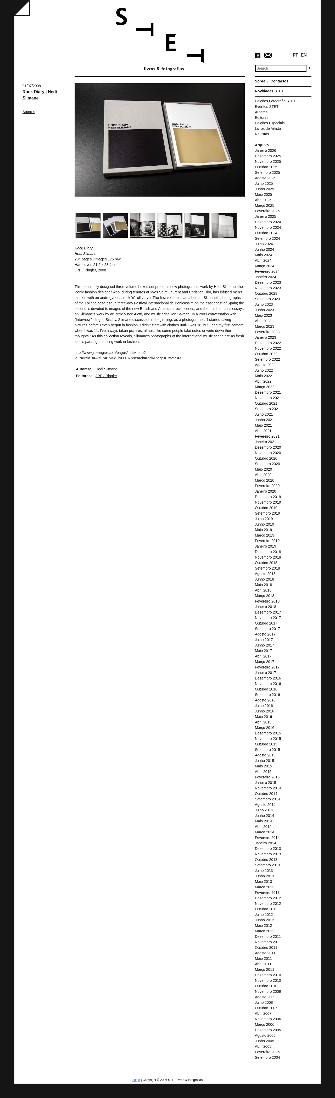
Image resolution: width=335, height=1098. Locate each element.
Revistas (262, 134)
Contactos (279, 81)
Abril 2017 (263, 656)
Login (136, 1080)
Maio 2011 (263, 958)
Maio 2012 (263, 925)
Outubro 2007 (266, 1008)
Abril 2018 (263, 590)
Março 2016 (264, 728)
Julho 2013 (264, 870)
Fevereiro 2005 (267, 1052)
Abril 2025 (263, 200)
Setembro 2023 (267, 299)
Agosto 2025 (265, 178)
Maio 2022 (263, 376)
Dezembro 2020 (268, 447)
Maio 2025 (263, 194)
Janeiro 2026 (265, 150)
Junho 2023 (264, 310)
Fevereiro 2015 (267, 777)
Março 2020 (264, 480)
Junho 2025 (264, 189)
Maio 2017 (263, 651)
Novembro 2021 (268, 398)
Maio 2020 (263, 469)
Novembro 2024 (268, 227)
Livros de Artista (268, 128)
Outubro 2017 (266, 623)
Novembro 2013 (268, 854)
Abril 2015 (263, 772)
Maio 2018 (263, 585)
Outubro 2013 (266, 859)
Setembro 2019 (267, 513)
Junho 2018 (264, 579)
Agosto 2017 (265, 634)
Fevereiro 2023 (267, 332)
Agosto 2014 (265, 804)
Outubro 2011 (266, 947)
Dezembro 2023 (268, 282)
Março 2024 (264, 266)
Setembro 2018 (267, 568)
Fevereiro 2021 (267, 436)
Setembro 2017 (267, 629)
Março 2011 (264, 969)
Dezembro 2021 (268, 392)
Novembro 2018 (268, 557)
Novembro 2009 (268, 991)
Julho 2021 (264, 414)
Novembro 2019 (268, 502)
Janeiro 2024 (265, 277)
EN (304, 55)
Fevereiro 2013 (267, 892)
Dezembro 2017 (268, 612)
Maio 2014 (263, 821)
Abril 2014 (263, 826)
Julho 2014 (264, 810)
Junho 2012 (264, 920)
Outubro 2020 (266, 458)
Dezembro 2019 (268, 497)
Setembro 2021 (267, 409)
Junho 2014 (264, 815)
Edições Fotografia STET (275, 101)
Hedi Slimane (106, 369)
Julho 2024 (264, 244)
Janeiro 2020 (265, 491)
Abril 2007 (263, 1013)
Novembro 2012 (268, 903)
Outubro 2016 (266, 689)
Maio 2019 (263, 530)
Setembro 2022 (267, 359)
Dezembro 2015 (268, 733)
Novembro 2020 (268, 453)
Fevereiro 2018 (267, 601)
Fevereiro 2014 (267, 837)
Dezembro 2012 (268, 898)
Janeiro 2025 (265, 216)
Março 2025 (264, 205)
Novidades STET (269, 91)
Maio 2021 (263, 425)
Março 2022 (264, 387)
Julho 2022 (264, 370)
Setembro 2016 (267, 695)
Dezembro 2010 (268, 975)
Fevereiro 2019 (267, 541)
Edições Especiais (270, 123)
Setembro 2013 (267, 865)
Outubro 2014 (266, 794)
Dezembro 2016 (268, 678)
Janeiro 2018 (265, 607)
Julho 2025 (264, 183)
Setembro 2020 (267, 464)
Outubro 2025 (266, 167)
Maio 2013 (263, 881)
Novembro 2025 (268, 161)
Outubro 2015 (266, 744)
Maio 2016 (263, 717)
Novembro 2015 (268, 739)
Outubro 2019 (266, 508)
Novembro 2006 (268, 1019)
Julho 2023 (264, 304)
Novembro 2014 (268, 788)
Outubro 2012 (266, 909)
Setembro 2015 (267, 750)
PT (295, 55)
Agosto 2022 (265, 365)
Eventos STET (266, 106)
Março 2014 (264, 832)
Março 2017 (264, 662)
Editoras (261, 117)
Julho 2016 (264, 706)
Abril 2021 (263, 431)
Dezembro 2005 (268, 1030)
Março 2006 (264, 1024)
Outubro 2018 (266, 563)
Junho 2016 (264, 711)
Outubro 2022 (266, 354)
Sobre (260, 81)
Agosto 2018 (265, 574)
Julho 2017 (264, 640)
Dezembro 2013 (268, 848)
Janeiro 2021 (265, 442)
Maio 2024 (263, 255)
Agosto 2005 (265, 1035)
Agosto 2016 (265, 700)
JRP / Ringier (106, 376)
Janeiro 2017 (265, 673)
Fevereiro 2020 (267, 486)
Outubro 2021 (266, 403)
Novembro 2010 (268, 980)
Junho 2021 (264, 420)
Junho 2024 (264, 249)
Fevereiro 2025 (267, 211)
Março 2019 (264, 535)
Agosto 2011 (265, 953)
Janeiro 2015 (265, 783)
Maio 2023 (263, 315)
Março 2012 (264, 931)
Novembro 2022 (268, 348)
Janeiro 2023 (265, 337)
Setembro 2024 (267, 238)
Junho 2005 (264, 1041)
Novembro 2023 (268, 288)
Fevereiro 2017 (267, 667)
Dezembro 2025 (268, 156)
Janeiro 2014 (265, 843)
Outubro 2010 (266, 986)
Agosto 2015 (265, 755)
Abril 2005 (263, 1046)
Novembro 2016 (268, 684)
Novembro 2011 (268, 942)
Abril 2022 (263, 381)
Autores (29, 112)
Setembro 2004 (267, 1057)
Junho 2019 (264, 524)
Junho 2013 (264, 876)
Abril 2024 (263, 260)
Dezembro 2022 (268, 343)
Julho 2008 (264, 1002)
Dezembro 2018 (268, 552)
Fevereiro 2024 (267, 271)
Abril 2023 (263, 321)
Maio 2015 (263, 766)
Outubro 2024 (266, 233)
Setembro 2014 (267, 799)
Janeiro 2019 (265, 546)
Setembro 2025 (267, 172)
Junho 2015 (264, 761)
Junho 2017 (264, 645)
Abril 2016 (263, 722)
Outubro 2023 (266, 293)
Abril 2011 (263, 964)
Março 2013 (264, 887)
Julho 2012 (264, 914)
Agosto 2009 (265, 997)
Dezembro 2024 (268, 222)
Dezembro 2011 (268, 936)
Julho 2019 (264, 519)
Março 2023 (264, 326)
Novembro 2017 (268, 618)
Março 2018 (264, 596)
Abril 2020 (263, 475)
